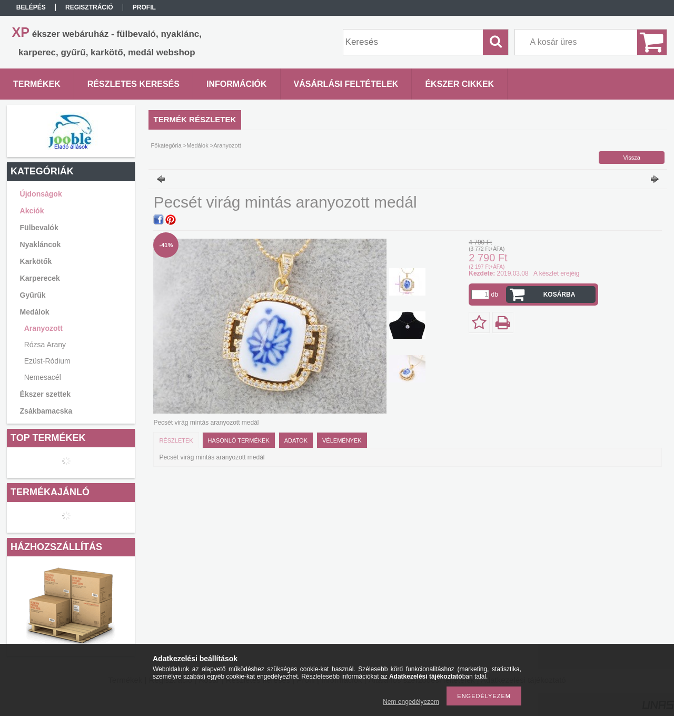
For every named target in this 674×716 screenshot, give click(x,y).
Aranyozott (43, 328)
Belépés (31, 7)
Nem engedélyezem (411, 701)
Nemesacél (42, 377)
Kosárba (559, 294)
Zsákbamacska (46, 411)
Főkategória (166, 145)
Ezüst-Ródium (47, 361)
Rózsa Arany (45, 344)
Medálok (197, 145)
